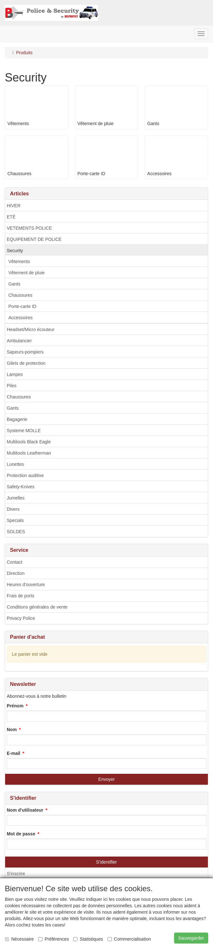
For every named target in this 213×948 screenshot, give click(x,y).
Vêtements (19, 261)
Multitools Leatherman (29, 453)
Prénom (15, 705)
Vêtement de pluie (26, 272)
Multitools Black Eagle (29, 441)
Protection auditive (25, 475)
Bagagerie (17, 419)
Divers (13, 509)
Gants (14, 283)
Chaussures (20, 295)
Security (15, 250)
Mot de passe (21, 833)
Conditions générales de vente (37, 607)
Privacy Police (21, 618)
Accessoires (20, 317)
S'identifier (106, 862)
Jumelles (15, 497)
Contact (14, 562)
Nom (12, 729)
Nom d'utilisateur (25, 810)
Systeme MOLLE (24, 430)
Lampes (15, 374)
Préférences (53, 939)
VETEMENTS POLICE (29, 228)
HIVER (14, 205)
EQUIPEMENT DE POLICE (34, 239)
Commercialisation (129, 939)
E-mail (13, 753)
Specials (15, 520)
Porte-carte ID (22, 306)
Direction (15, 573)
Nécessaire (19, 939)
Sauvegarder (191, 938)
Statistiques (88, 939)
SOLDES (16, 531)
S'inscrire (16, 873)
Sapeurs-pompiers (25, 351)
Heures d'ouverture (26, 584)
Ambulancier (19, 340)
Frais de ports (20, 595)
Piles (11, 385)
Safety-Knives (20, 486)
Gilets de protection (26, 363)
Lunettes (15, 464)
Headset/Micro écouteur (31, 329)
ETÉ (11, 216)
